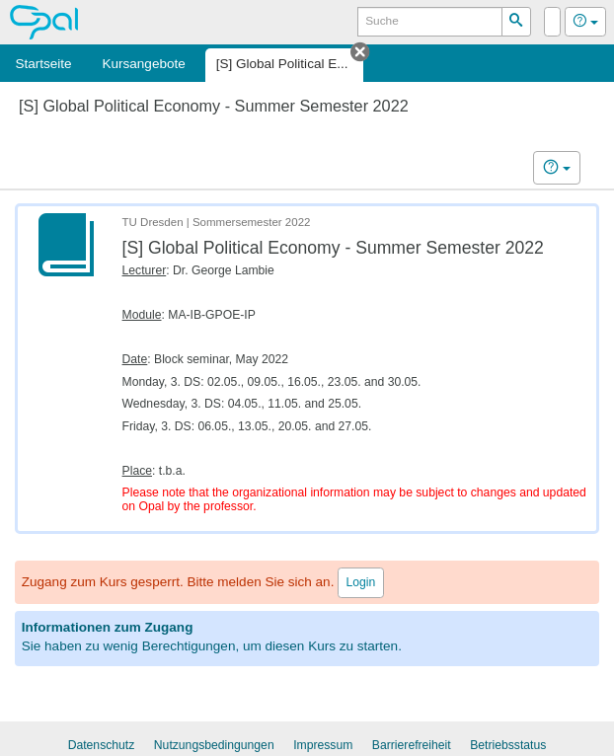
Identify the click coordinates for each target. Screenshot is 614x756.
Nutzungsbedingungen (214, 745)
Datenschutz (101, 745)
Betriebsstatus (508, 745)
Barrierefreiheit (411, 745)
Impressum (322, 745)
